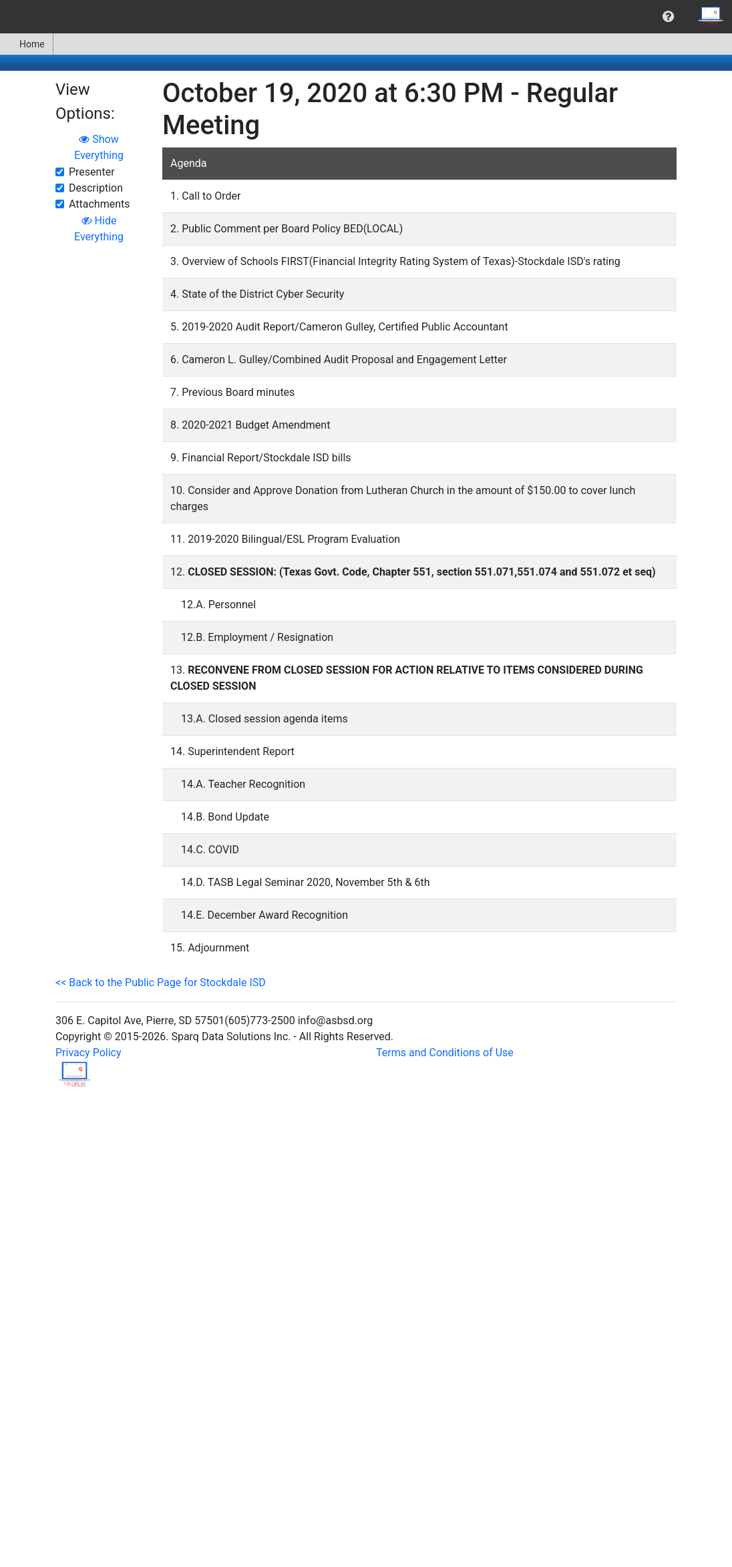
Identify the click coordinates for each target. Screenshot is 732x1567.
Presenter (92, 172)
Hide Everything (99, 228)
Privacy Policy (88, 1052)
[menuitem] (668, 16)
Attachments (99, 204)
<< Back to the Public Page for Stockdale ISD (160, 982)
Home (26, 44)
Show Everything (99, 147)
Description (96, 188)
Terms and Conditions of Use (445, 1052)
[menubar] (366, 16)
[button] (668, 16)
